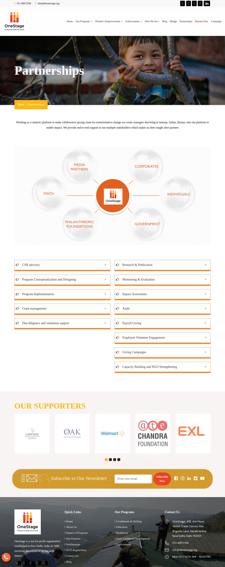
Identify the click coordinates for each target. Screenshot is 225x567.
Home (70, 21)
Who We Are (151, 21)
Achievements (132, 21)
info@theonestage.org (47, 3)
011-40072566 (22, 3)
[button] (106, 459)
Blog (164, 21)
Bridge (173, 21)
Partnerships (186, 21)
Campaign (216, 21)
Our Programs (83, 21)
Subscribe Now (162, 478)
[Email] (133, 479)
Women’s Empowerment (108, 21)
